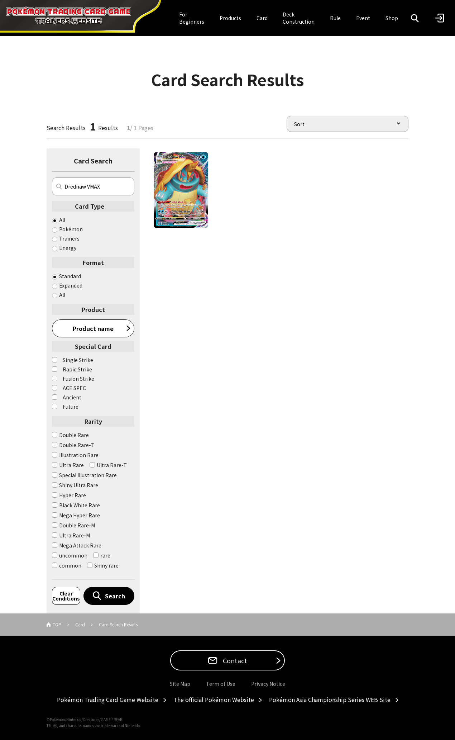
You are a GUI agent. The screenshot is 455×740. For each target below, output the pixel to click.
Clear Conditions (66, 596)
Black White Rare (79, 505)
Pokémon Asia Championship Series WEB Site (330, 699)
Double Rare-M (77, 525)
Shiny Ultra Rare (78, 485)
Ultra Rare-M (74, 535)
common (70, 565)
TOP (57, 624)
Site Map (180, 683)
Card (262, 18)
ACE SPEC (74, 388)
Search (115, 596)
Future (70, 406)
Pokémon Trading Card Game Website (107, 699)
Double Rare (74, 434)
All (62, 219)
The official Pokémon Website (213, 699)
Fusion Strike (78, 378)
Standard (70, 276)
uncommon (73, 555)
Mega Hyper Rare (79, 515)
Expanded (70, 285)
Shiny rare (106, 565)
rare (105, 555)
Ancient (72, 397)
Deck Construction (299, 18)
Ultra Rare (71, 465)
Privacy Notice (268, 683)
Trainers (69, 238)
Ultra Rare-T (112, 465)
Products (230, 18)
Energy (67, 247)
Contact (234, 660)
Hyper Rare (72, 495)
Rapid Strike (77, 369)
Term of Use (220, 683)
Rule (335, 18)
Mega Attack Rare (80, 545)
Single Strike (78, 360)
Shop (391, 18)
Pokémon (71, 229)
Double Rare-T (76, 445)
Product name (93, 328)
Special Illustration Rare (88, 475)
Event (363, 18)
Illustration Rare (79, 455)
